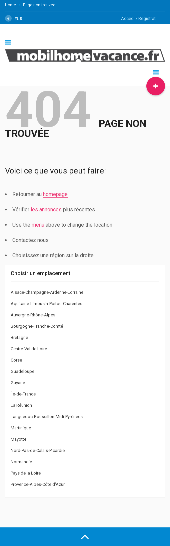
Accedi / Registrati (139, 18)
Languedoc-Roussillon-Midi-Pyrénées (47, 416)
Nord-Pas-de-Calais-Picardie (38, 450)
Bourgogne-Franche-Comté (37, 326)
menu (38, 225)
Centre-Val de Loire (29, 348)
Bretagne (19, 337)
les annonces (46, 209)
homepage (55, 194)
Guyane (18, 382)
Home (10, 5)
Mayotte (18, 439)
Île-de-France (23, 393)
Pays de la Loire (26, 473)
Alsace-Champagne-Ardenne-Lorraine (47, 292)
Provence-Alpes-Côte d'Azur (38, 484)
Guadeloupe (22, 371)
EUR (13, 18)
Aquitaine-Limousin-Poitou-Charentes (46, 303)
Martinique (21, 427)
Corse (16, 360)
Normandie (21, 461)
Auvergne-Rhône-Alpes (33, 314)
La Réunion (21, 405)
